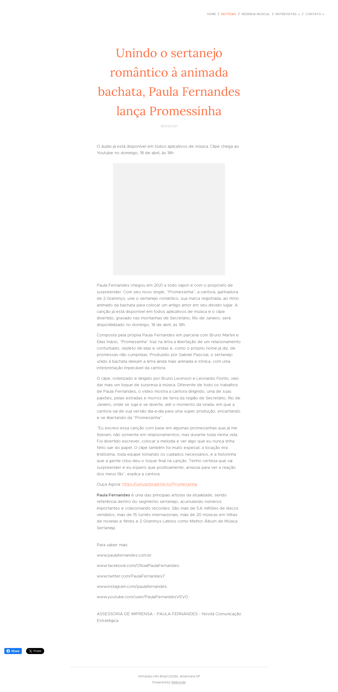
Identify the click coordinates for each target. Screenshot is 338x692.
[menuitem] (212, 14)
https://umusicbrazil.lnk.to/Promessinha (159, 484)
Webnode (178, 682)
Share (13, 651)
